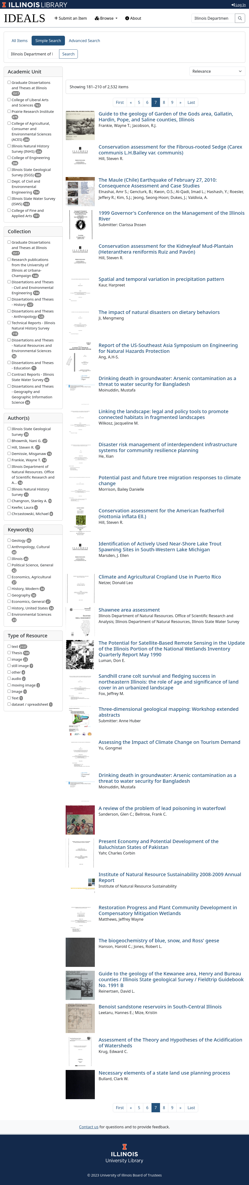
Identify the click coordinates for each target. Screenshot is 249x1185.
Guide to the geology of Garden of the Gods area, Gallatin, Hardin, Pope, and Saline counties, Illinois (166, 116)
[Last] (191, 102)
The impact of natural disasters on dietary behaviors (159, 312)
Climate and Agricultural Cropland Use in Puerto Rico (160, 576)
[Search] (213, 18)
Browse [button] (105, 18)
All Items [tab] (20, 40)
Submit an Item (70, 18)
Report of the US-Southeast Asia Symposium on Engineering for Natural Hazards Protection (168, 348)
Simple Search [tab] (48, 40)
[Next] (180, 102)
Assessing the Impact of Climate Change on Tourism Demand (169, 742)
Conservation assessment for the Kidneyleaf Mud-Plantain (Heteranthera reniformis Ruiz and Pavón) (166, 249)
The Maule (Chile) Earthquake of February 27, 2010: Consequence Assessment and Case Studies (158, 183)
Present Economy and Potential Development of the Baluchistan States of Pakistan (159, 844)
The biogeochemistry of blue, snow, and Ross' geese (159, 940)
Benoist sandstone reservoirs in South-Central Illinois (160, 1006)
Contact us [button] (88, 1127)
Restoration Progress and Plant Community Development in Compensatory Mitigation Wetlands (168, 910)
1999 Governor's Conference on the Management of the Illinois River (172, 216)
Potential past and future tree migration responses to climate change (170, 480)
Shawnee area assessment (129, 609)
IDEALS (24, 18)
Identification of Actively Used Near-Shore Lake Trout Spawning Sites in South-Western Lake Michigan (160, 546)
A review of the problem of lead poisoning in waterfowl (162, 808)
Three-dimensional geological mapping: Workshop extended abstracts (169, 712)
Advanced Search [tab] (84, 40)
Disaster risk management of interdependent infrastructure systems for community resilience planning (168, 447)
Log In (238, 4)
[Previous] (131, 102)
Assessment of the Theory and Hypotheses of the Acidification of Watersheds (170, 1042)
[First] (120, 102)
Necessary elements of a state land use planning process (164, 1072)
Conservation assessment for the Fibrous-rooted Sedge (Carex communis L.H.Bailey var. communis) (170, 149)
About (133, 18)
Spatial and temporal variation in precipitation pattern (161, 279)
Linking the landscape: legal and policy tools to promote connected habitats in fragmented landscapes (164, 414)
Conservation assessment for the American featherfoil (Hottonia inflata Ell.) (161, 513)
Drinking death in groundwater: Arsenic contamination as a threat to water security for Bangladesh (167, 381)
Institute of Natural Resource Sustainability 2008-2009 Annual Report (170, 877)
